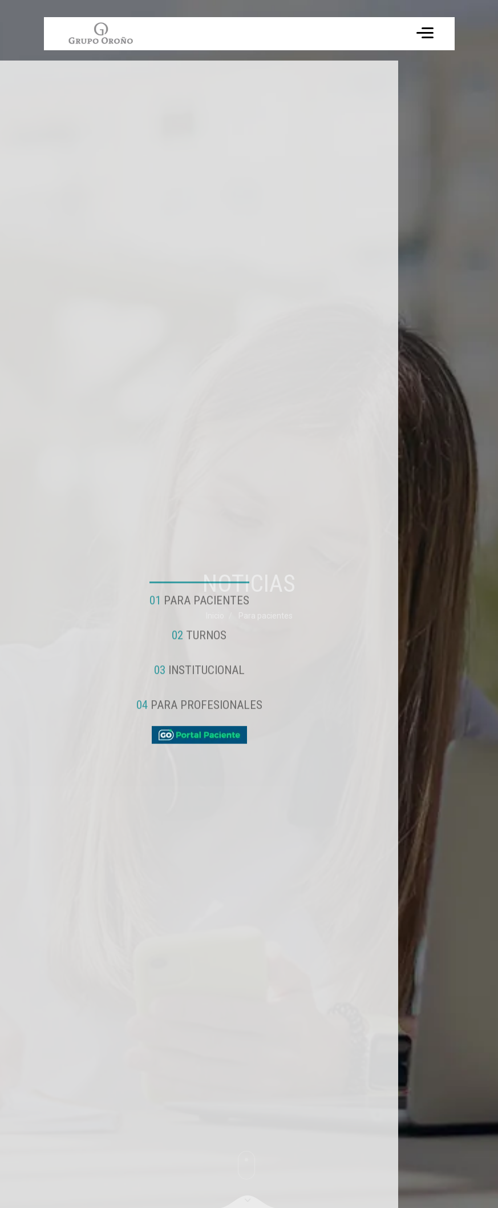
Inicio (215, 615)
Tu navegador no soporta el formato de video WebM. (100, 33)
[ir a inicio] (100, 33)
